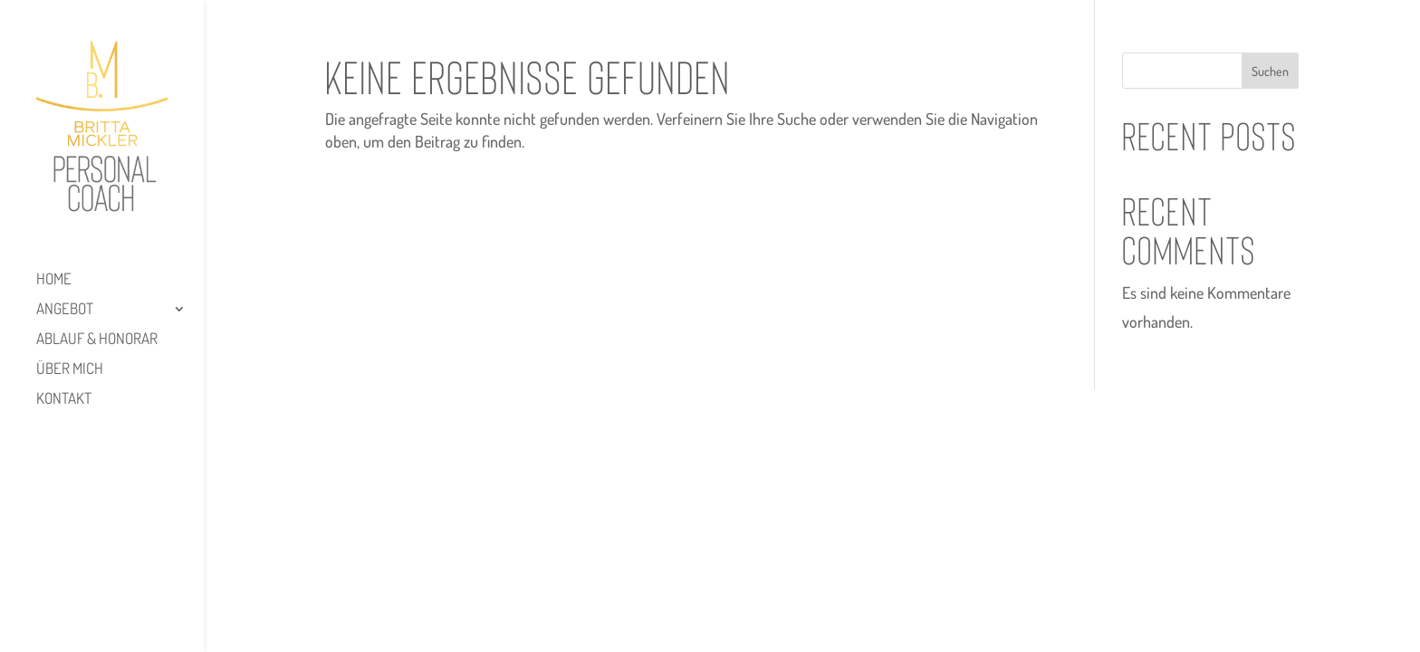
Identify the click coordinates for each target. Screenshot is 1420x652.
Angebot (64, 310)
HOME (54, 280)
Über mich (69, 370)
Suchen (1270, 71)
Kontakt (63, 400)
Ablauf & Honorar (97, 340)
